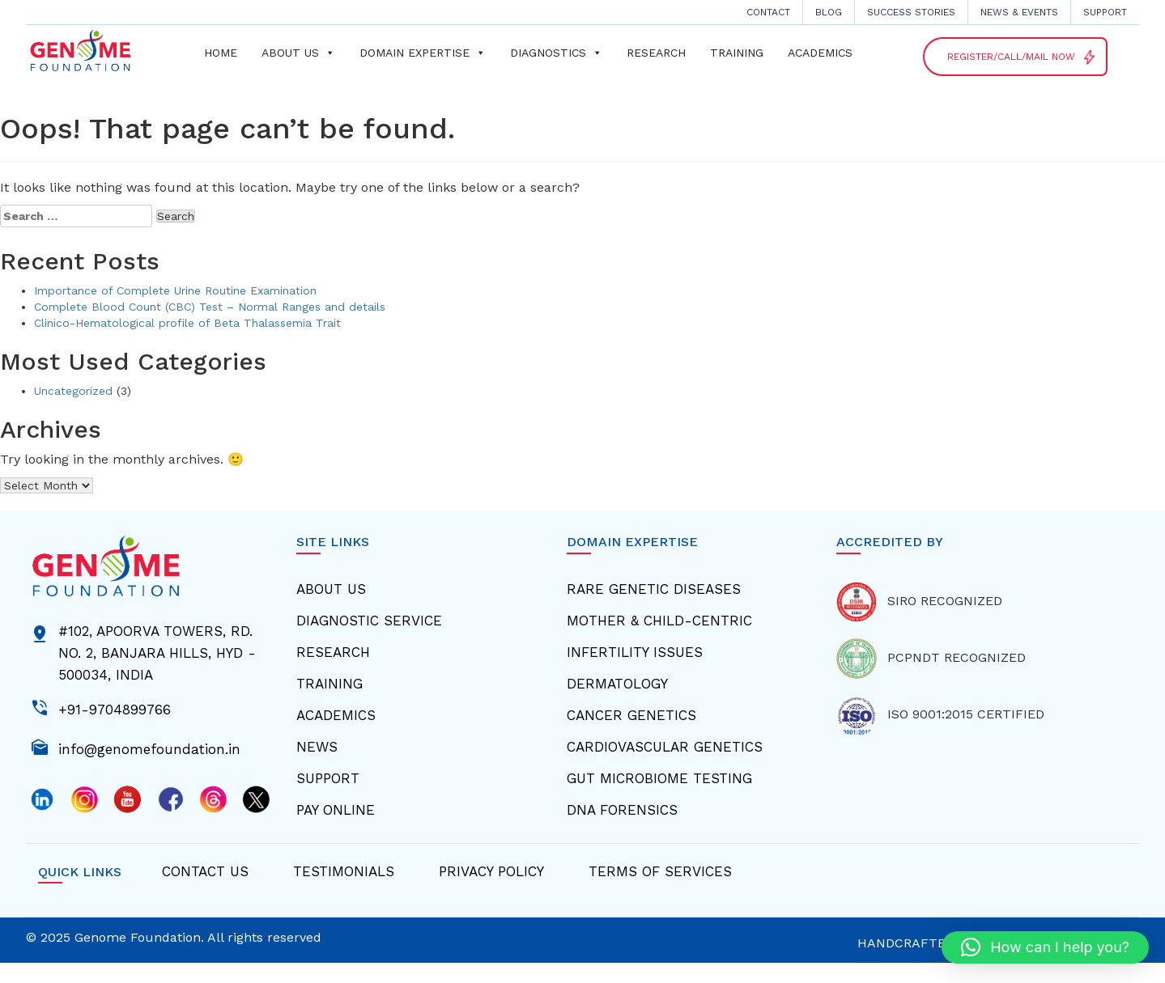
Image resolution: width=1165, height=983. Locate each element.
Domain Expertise (422, 52)
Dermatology (617, 684)
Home (220, 52)
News (317, 747)
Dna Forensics (622, 810)
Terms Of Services (660, 871)
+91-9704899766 (114, 708)
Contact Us (205, 871)
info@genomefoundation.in (149, 747)
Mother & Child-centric (659, 620)
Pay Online (335, 810)
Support (1105, 12)
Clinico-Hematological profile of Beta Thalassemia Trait (187, 322)
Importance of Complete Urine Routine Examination (175, 290)
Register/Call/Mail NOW (1022, 57)
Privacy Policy (491, 871)
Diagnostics (556, 52)
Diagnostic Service (369, 620)
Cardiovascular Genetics (665, 747)
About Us (331, 589)
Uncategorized (73, 390)
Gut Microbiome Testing (659, 778)
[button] (1045, 947)
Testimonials (343, 871)
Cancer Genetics (631, 715)
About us (298, 52)
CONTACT (768, 12)
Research (656, 52)
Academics (820, 52)
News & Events (1019, 12)
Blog (828, 12)
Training (736, 52)
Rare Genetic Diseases (654, 589)
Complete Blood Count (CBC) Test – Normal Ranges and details (209, 306)
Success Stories (911, 12)
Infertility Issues (635, 652)
